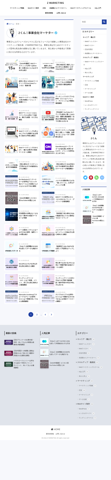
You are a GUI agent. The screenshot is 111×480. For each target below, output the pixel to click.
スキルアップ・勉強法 (91, 57)
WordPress (89, 101)
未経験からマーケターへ (58, 8)
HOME (55, 469)
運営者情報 (49, 13)
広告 (44, 8)
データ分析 (89, 93)
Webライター (89, 45)
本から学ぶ (89, 73)
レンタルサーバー (91, 105)
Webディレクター (91, 41)
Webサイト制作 (33, 8)
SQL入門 (98, 8)
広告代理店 (89, 49)
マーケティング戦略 (17, 8)
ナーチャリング (90, 89)
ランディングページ (92, 109)
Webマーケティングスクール (80, 8)
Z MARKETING (55, 3)
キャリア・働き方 (89, 37)
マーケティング (88, 77)
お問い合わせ (61, 13)
